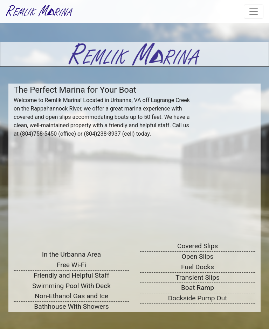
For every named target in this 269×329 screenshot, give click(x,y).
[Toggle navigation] (253, 12)
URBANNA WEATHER (229, 103)
